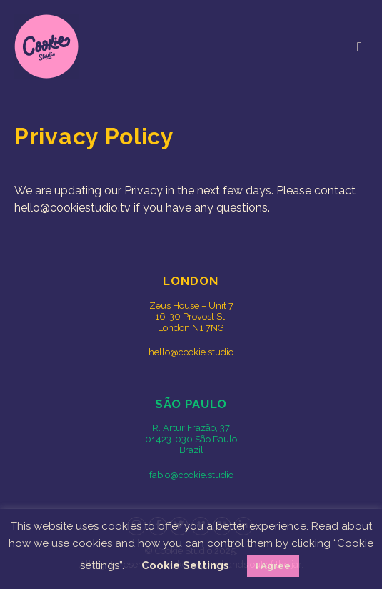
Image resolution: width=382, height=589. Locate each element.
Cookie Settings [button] (185, 565)
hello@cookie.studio (191, 352)
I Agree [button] (273, 565)
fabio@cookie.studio (191, 475)
